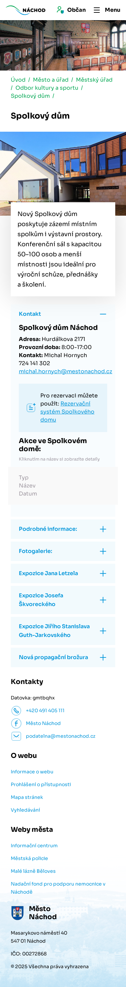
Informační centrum (34, 846)
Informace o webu (32, 772)
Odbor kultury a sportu (46, 87)
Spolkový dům (30, 95)
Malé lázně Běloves (33, 871)
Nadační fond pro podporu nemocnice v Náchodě (58, 888)
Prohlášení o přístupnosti (41, 784)
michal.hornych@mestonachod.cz (65, 371)
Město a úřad (51, 79)
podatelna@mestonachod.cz (60, 736)
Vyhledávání (25, 810)
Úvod (18, 79)
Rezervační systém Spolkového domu (67, 411)
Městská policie (29, 858)
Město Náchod (43, 723)
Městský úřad (94, 79)
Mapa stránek (27, 797)
